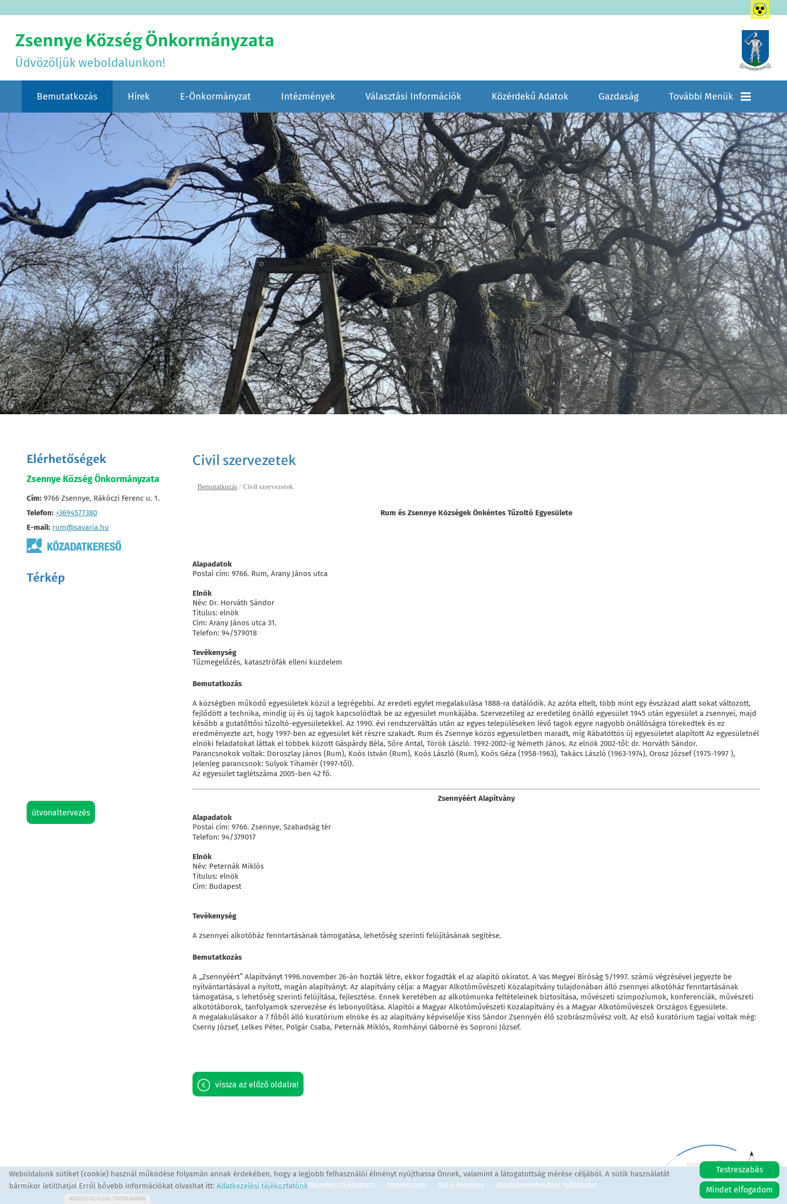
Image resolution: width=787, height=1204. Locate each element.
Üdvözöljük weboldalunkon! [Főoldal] (144, 50)
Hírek (139, 96)
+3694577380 (76, 512)
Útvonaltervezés (61, 812)
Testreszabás (739, 1169)
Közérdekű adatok (529, 96)
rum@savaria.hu (80, 527)
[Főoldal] (755, 50)
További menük (710, 96)
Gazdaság (619, 96)
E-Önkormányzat (215, 96)
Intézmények (308, 96)
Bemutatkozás (67, 96)
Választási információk (413, 96)
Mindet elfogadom (739, 1189)
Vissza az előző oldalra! (257, 1084)
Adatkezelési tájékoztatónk (262, 1185)
